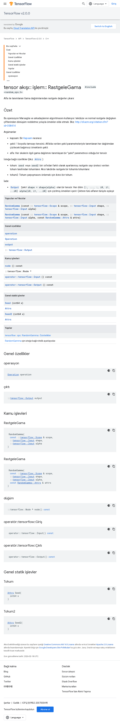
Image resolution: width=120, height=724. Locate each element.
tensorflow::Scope (45, 205)
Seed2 (8, 314)
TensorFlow (9, 38)
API (19, 38)
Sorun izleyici (68, 671)
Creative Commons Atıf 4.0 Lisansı (59, 644)
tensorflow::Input (85, 205)
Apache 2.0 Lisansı (104, 644)
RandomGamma (12, 205)
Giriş (113, 3)
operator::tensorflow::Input (22, 276)
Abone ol (45, 709)
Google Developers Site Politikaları (54, 647)
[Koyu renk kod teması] (108, 370)
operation (11, 233)
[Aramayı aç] (83, 4)
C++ (47, 38)
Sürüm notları (68, 676)
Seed (8, 303)
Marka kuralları (69, 686)
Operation (11, 238)
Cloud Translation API (24, 28)
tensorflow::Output (20, 249)
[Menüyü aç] (5, 3)
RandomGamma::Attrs (57, 217)
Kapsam (27, 138)
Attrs (38, 159)
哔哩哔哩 (8, 686)
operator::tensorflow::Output (23, 284)
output (9, 244)
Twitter (7, 681)
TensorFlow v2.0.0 (17, 13)
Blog (6, 671)
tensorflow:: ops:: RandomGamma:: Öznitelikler (28, 335)
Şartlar (7, 703)
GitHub (7, 676)
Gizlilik (16, 703)
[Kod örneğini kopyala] (113, 370)
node (8, 265)
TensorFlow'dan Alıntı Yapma (76, 691)
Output (15, 187)
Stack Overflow (69, 681)
